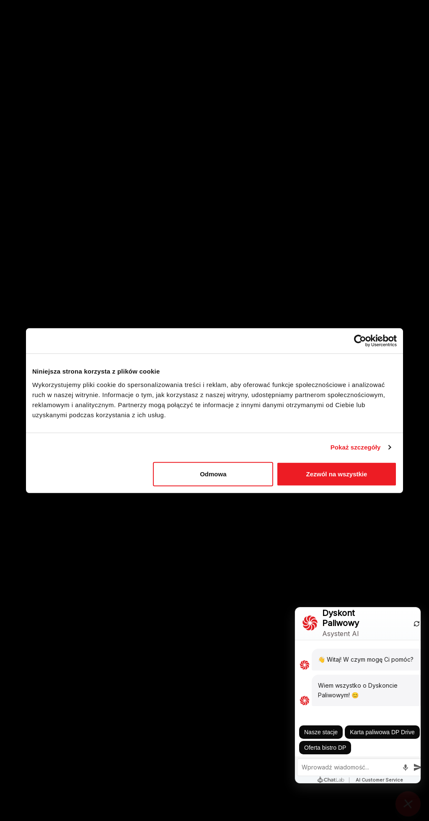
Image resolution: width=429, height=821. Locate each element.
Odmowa (213, 473)
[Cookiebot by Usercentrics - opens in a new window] (360, 341)
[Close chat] (408, 800)
